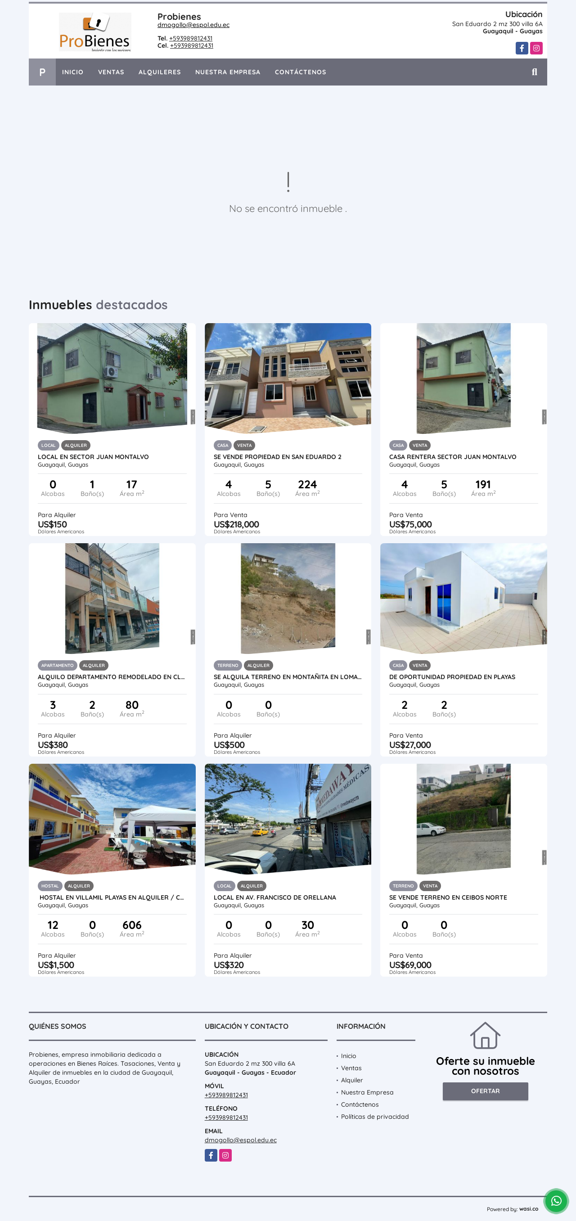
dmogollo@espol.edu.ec (194, 25)
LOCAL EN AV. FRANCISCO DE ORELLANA (275, 897)
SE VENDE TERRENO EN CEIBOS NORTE (448, 897)
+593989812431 (190, 38)
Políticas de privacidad (375, 1117)
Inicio (73, 72)
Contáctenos (300, 72)
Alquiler (352, 1080)
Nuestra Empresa (228, 72)
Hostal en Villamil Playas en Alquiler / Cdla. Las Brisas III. (112, 897)
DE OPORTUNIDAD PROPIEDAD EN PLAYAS (452, 676)
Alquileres (160, 72)
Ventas (111, 72)
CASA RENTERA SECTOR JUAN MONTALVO (453, 456)
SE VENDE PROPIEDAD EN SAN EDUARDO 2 (278, 456)
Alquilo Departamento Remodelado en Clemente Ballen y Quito (112, 676)
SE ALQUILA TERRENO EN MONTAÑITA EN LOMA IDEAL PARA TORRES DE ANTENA (288, 676)
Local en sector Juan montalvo (93, 456)
